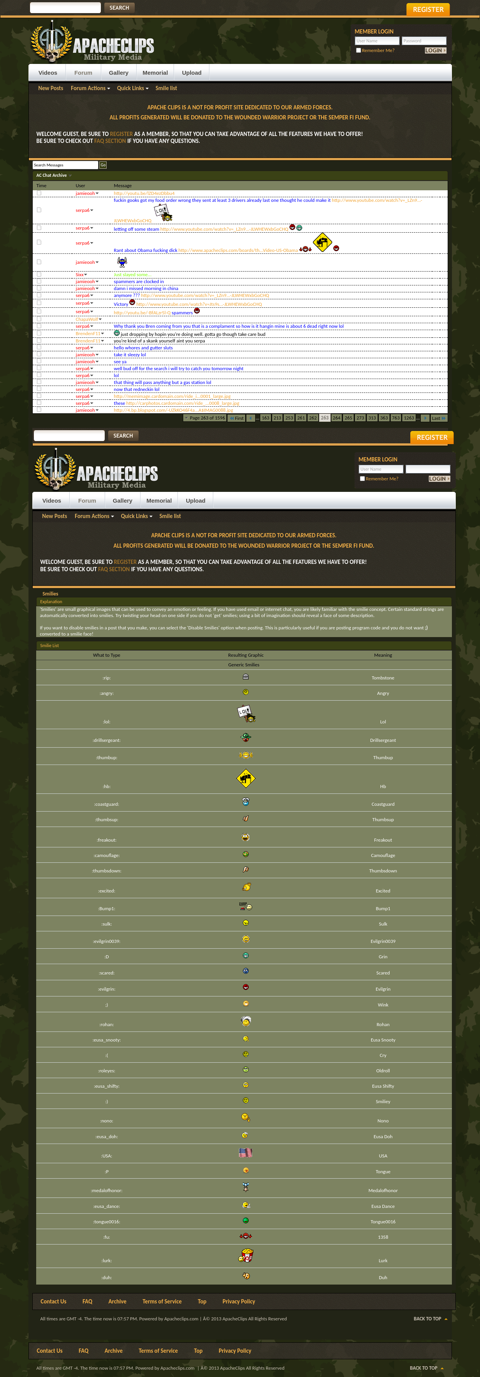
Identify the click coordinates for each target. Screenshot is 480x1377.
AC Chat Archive (52, 175)
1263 (409, 418)
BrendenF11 (88, 333)
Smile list (166, 88)
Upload (192, 72)
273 (360, 418)
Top (202, 1301)
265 (348, 418)
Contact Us (54, 1301)
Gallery (119, 72)
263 (325, 418)
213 (277, 418)
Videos (47, 72)
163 (265, 418)
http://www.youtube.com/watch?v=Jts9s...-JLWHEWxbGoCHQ (199, 304)
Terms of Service (162, 1301)
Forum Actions (88, 88)
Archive (118, 1301)
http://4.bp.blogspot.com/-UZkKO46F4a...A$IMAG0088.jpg (173, 410)
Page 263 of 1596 (207, 418)
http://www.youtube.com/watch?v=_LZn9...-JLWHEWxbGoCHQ (225, 229)
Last (439, 418)
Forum (83, 72)
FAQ (87, 1301)
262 (313, 418)
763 (396, 418)
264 (337, 418)
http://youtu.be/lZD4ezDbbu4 (144, 193)
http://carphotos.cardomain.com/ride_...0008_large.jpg (182, 403)
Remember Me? (375, 50)
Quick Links (130, 88)
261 (301, 418)
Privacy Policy (238, 1301)
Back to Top (427, 1319)
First (236, 418)
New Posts (51, 88)
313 (372, 418)
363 (384, 418)
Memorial (155, 72)
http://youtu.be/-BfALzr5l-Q (142, 312)
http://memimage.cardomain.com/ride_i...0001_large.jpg (172, 396)
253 (289, 418)
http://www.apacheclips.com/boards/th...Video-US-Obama (238, 250)
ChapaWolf (87, 319)
